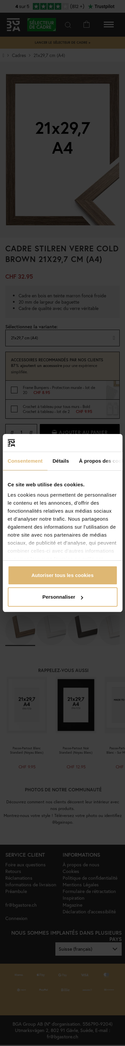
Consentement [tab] (25, 461)
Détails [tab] (60, 461)
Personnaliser (62, 597)
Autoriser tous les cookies (62, 575)
